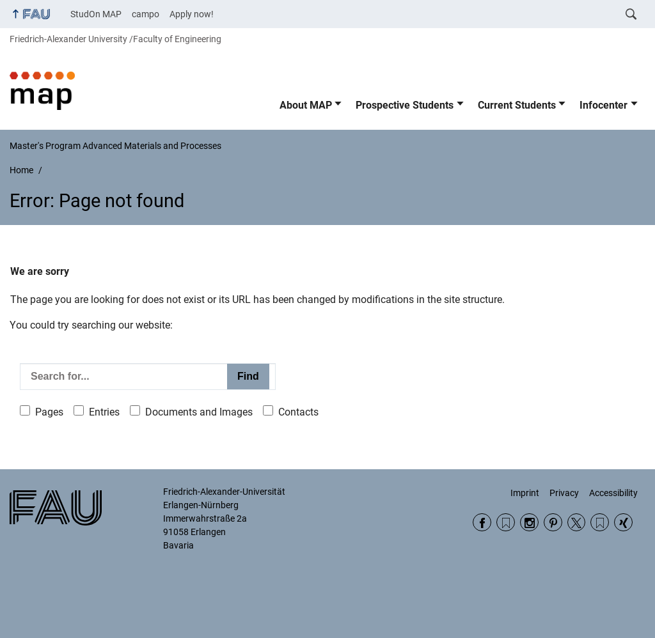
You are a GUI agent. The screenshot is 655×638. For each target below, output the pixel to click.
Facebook (482, 522)
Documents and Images (199, 412)
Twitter (576, 522)
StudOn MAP (96, 14)
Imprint (524, 493)
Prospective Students (405, 105)
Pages (49, 412)
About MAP (306, 105)
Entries (104, 412)
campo (145, 14)
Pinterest (553, 522)
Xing (623, 522)
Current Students (517, 105)
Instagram (529, 522)
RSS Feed (505, 522)
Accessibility (613, 493)
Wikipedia (599, 522)
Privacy (564, 493)
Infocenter (603, 105)
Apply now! (192, 14)
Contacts (298, 412)
